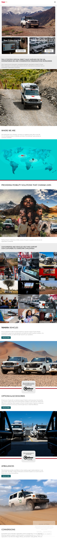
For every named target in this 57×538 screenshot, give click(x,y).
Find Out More (6, 337)
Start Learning (20, 50)
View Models (49, 50)
